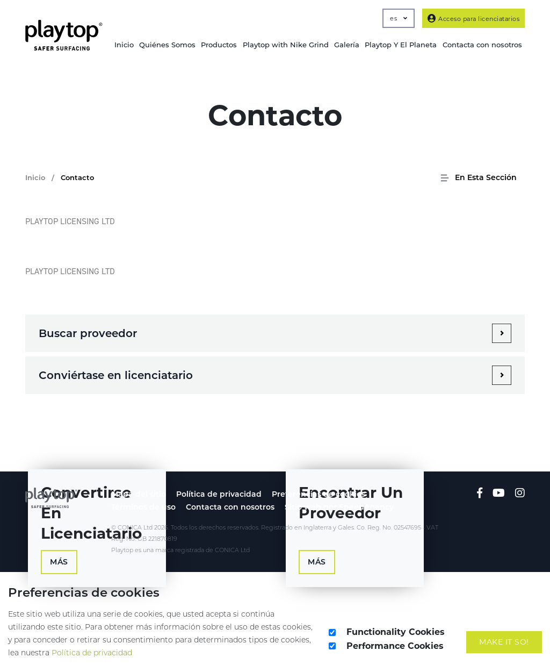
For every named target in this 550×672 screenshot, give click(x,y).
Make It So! (504, 642)
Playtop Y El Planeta (401, 44)
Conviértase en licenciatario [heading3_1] (116, 375)
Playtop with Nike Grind (286, 44)
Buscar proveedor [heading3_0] (88, 333)
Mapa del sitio (138, 494)
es (398, 18)
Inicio (124, 44)
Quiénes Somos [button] (167, 44)
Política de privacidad (219, 494)
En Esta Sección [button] (478, 177)
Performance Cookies (395, 646)
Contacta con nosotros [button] (482, 44)
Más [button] (59, 562)
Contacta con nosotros (230, 507)
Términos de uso (143, 507)
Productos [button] (219, 44)
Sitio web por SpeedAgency (339, 507)
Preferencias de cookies (318, 494)
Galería (346, 44)
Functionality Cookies (395, 632)
